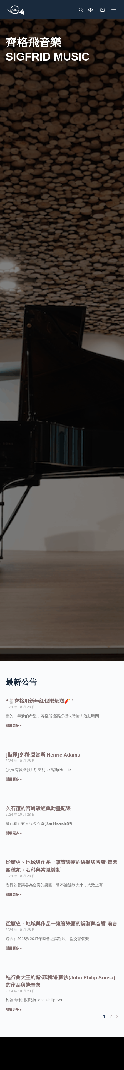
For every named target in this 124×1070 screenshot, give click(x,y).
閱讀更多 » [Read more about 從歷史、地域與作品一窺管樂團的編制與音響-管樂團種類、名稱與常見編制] (14, 895)
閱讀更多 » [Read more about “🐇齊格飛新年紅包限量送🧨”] (14, 726)
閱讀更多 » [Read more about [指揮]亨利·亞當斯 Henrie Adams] (14, 779)
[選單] (113, 9)
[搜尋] (81, 10)
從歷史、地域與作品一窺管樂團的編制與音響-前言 (61, 924)
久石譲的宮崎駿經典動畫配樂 (38, 808)
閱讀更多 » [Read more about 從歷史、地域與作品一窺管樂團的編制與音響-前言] (14, 948)
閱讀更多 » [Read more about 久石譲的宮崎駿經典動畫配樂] (14, 833)
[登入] (90, 10)
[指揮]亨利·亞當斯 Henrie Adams (43, 755)
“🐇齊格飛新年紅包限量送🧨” (39, 701)
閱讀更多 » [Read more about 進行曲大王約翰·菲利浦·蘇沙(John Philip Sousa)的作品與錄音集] (14, 1010)
